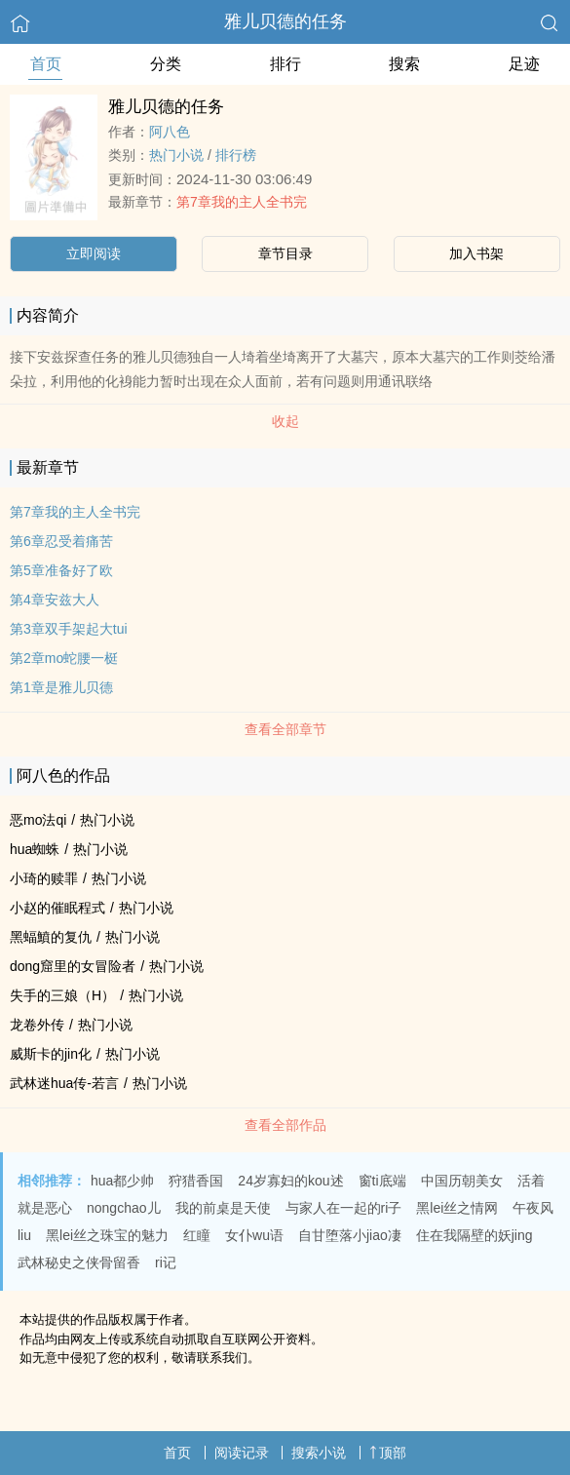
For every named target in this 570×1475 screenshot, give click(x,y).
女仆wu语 (254, 1235)
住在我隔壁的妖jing (474, 1235)
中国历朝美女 (462, 1180)
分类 (165, 64)
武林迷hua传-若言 (64, 1083)
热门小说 (176, 155)
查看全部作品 (285, 1125)
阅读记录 (241, 1452)
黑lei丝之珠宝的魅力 (107, 1235)
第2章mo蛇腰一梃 (64, 658)
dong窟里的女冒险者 (72, 966)
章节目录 (285, 253)
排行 (285, 64)
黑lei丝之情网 (457, 1208)
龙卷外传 (37, 1024)
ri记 (165, 1262)
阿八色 (169, 131)
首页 (45, 64)
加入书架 (476, 253)
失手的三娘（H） (62, 995)
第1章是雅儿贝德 (61, 687)
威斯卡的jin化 (51, 1054)
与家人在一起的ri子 (343, 1208)
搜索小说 (318, 1452)
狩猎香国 (196, 1180)
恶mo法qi (38, 820)
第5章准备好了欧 (61, 570)
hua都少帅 (122, 1180)
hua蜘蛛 (34, 849)
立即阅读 (93, 253)
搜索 (404, 64)
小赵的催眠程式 (57, 907)
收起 (285, 421)
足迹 (524, 64)
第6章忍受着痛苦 (61, 541)
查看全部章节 (285, 729)
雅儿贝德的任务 (285, 21)
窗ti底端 (382, 1180)
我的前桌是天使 (223, 1208)
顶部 (387, 1452)
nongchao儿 (124, 1208)
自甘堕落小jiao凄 (349, 1235)
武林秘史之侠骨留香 (79, 1262)
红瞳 (196, 1235)
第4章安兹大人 (54, 599)
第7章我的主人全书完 (241, 202)
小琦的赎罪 (44, 878)
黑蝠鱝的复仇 (51, 937)
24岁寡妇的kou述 (290, 1180)
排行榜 (235, 155)
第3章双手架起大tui (69, 629)
